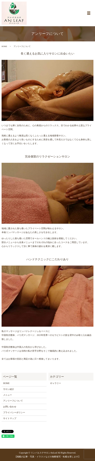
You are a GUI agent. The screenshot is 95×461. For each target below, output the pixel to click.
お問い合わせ (9, 407)
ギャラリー (55, 383)
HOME (4, 46)
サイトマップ (9, 418)
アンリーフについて (13, 401)
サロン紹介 (8, 389)
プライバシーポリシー (14, 412)
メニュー (7, 395)
